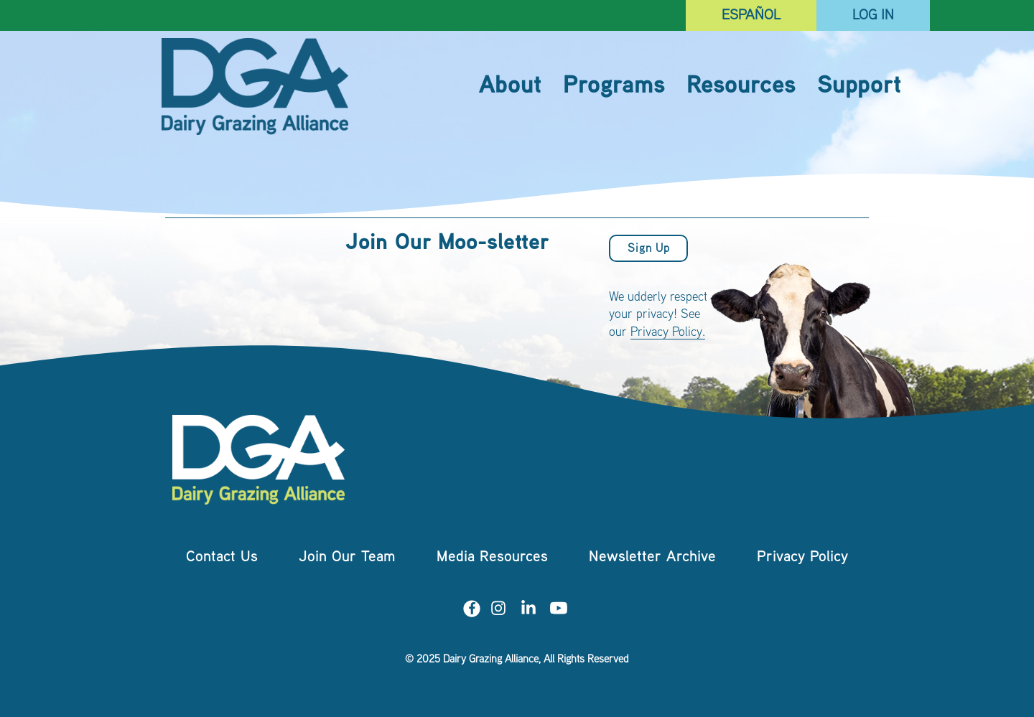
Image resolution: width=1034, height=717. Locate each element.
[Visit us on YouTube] (558, 611)
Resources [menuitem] (741, 87)
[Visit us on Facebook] (472, 611)
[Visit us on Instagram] (498, 611)
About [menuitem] (510, 87)
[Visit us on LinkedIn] (528, 611)
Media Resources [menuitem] (492, 558)
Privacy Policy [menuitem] (802, 558)
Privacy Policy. (667, 333)
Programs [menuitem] (614, 87)
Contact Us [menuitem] (222, 558)
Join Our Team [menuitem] (347, 558)
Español (751, 16)
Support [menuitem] (859, 87)
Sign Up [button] (649, 249)
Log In (873, 16)
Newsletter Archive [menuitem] (652, 558)
